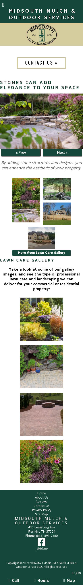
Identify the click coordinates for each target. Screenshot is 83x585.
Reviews (41, 501)
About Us (41, 497)
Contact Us (42, 506)
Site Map (41, 514)
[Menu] (3, 5)
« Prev (21, 152)
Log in (76, 573)
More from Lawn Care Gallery (41, 253)
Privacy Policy (41, 510)
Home (41, 493)
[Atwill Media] (45, 558)
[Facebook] (41, 544)
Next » (62, 152)
